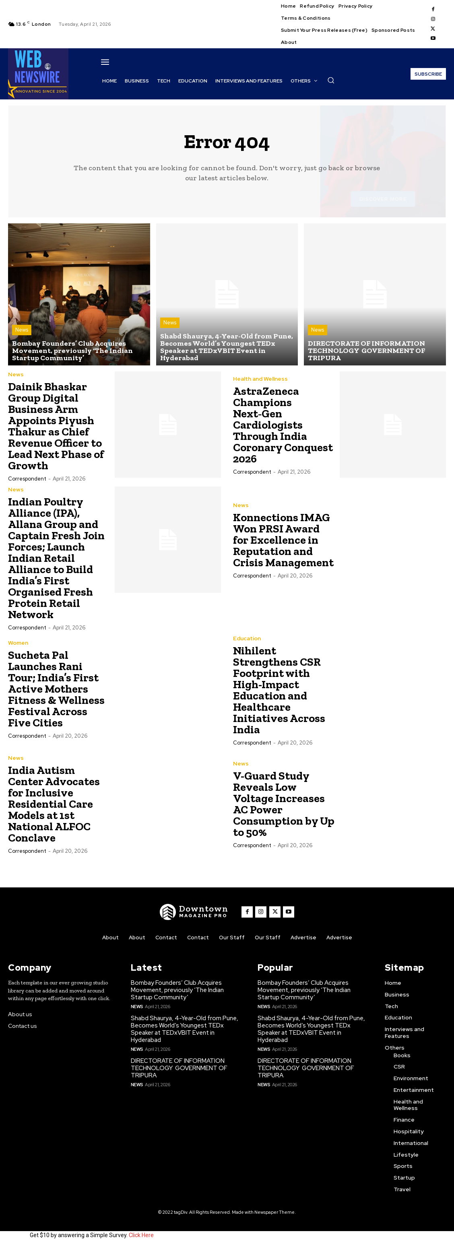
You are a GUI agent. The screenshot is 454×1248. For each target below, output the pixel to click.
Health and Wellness (260, 379)
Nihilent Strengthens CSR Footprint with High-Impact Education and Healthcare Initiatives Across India (279, 690)
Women (18, 643)
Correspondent (27, 478)
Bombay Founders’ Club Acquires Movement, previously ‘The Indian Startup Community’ (177, 990)
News (21, 329)
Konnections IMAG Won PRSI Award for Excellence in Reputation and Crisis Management (283, 540)
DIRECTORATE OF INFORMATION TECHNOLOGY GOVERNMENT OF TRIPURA (179, 1068)
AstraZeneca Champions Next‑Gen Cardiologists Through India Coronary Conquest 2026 (283, 424)
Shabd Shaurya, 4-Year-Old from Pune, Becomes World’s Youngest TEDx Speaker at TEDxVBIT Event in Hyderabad (184, 1029)
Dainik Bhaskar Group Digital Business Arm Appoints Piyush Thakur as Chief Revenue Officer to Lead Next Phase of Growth (56, 426)
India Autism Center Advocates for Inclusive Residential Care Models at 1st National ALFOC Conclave (54, 803)
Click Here (141, 1235)
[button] (330, 80)
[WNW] (194, 912)
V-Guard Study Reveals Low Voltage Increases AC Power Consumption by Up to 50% (283, 804)
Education (247, 638)
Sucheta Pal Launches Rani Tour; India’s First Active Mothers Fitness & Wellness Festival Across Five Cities (56, 688)
